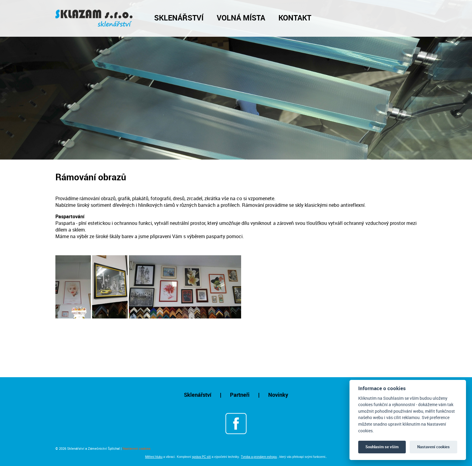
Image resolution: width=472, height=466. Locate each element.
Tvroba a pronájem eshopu (259, 456)
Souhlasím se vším (382, 446)
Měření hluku (154, 456)
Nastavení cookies (433, 446)
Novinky (278, 394)
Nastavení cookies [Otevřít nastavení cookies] (137, 448)
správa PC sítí (201, 456)
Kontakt (294, 17)
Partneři (240, 394)
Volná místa (241, 17)
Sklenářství (178, 17)
